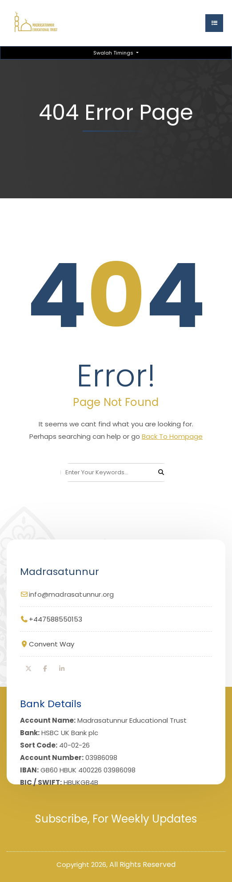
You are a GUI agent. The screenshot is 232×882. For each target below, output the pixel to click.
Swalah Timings (114, 52)
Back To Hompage (172, 436)
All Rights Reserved (142, 864)
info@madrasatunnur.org (71, 594)
